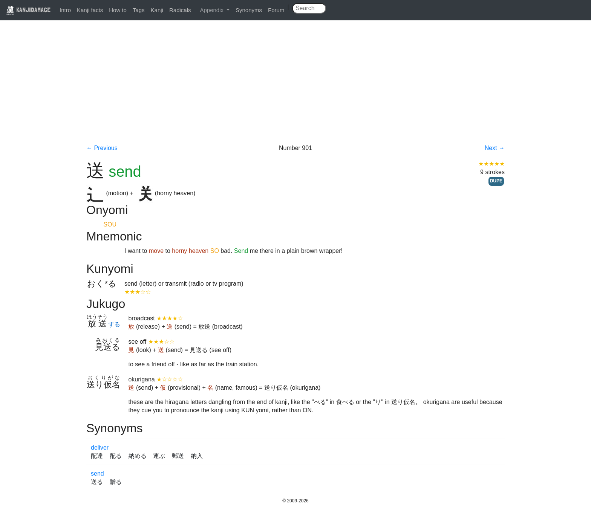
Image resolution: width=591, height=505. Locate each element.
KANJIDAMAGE (28, 10)
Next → (495, 148)
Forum (276, 10)
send (97, 473)
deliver (100, 447)
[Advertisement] (295, 87)
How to (118, 10)
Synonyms (249, 10)
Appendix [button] (212, 10)
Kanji (157, 10)
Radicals (180, 10)
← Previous (102, 148)
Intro (65, 10)
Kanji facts (90, 10)
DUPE (496, 181)
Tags (139, 10)
